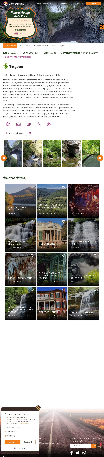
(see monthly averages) (18, 56)
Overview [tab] (10, 45)
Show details (20, 448)
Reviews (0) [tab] (25, 45)
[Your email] (81, 446)
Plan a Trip (54, 4)
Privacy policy (24, 424)
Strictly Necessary (14, 427)
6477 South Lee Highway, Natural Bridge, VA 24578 (20, 25)
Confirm (96, 446)
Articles (38, 4)
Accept (12, 442)
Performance (12, 432)
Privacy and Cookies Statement (43, 443)
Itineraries (65, 4)
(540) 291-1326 (20, 30)
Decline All (28, 442)
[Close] (38, 408)
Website (22, 33)
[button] (98, 446)
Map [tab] (54, 45)
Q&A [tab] (62, 45)
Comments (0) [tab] (41, 45)
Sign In (93, 3)
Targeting (11, 436)
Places (46, 4)
